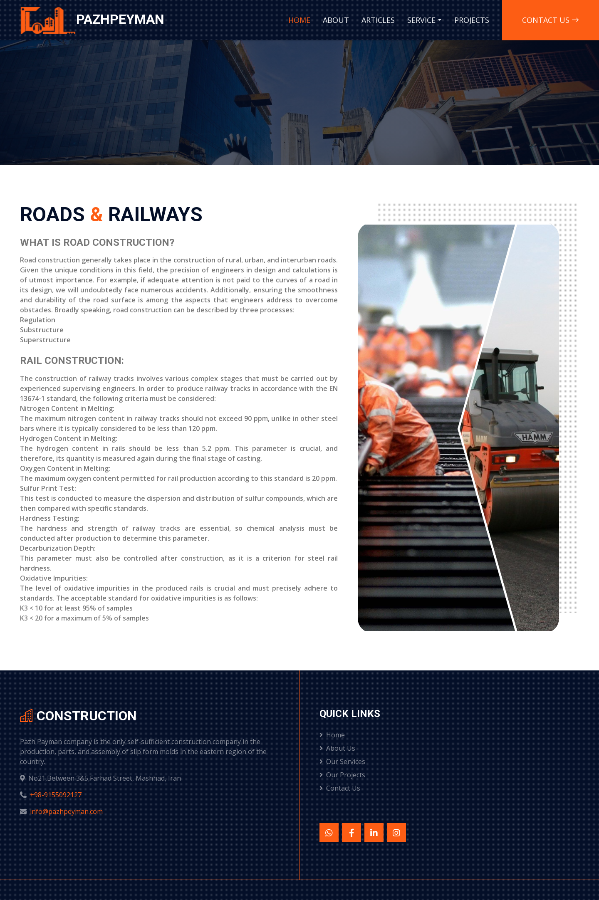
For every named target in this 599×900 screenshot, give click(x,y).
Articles (378, 20)
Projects (471, 20)
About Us (337, 748)
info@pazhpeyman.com (66, 811)
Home (299, 20)
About (336, 20)
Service (421, 20)
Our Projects (342, 774)
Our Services (342, 761)
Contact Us (339, 788)
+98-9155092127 (56, 794)
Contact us (550, 20)
